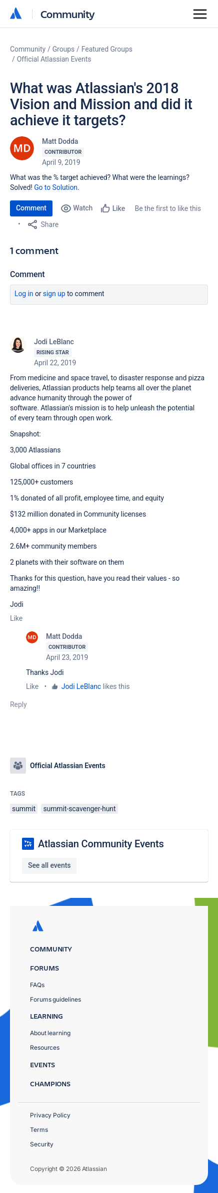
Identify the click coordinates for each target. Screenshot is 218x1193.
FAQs (37, 985)
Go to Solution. (56, 187)
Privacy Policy (50, 1115)
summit (24, 809)
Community (67, 14)
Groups (63, 49)
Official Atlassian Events (54, 59)
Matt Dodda (60, 141)
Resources (45, 1047)
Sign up (54, 294)
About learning (50, 1033)
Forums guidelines (55, 999)
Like (16, 618)
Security (42, 1144)
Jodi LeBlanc (54, 342)
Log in (24, 294)
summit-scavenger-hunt (79, 809)
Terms (39, 1129)
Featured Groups (107, 49)
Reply (18, 704)
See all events (49, 865)
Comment (31, 208)
